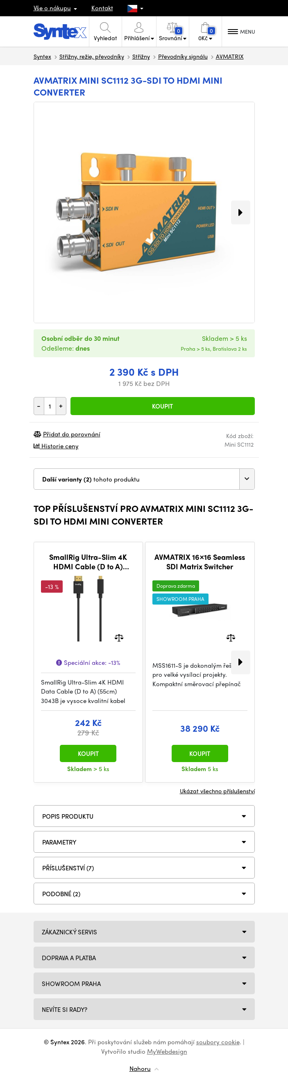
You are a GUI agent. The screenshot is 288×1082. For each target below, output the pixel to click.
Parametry (59, 842)
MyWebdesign (167, 1051)
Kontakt (102, 7)
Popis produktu (67, 816)
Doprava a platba (69, 957)
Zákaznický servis (69, 931)
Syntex (42, 56)
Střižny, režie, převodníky (91, 56)
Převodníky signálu (183, 56)
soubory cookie (218, 1041)
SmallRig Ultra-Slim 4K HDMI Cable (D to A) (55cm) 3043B (88, 561)
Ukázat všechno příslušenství (217, 791)
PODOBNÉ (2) (61, 893)
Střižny (141, 56)
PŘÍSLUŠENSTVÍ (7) (68, 867)
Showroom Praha (71, 983)
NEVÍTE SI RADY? (64, 1009)
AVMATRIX (230, 56)
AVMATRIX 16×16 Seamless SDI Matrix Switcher (199, 561)
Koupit (162, 406)
